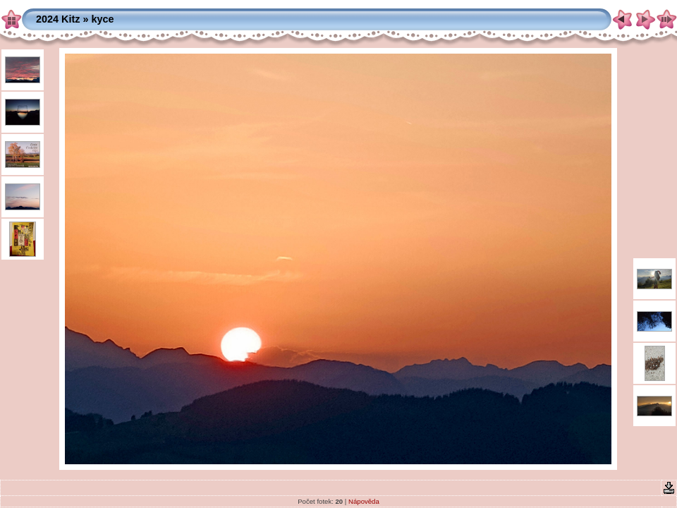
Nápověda (363, 501)
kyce (102, 19)
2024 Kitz (58, 19)
